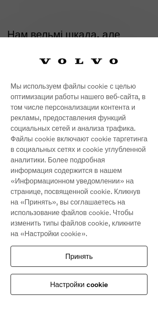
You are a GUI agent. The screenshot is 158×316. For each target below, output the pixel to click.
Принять (79, 256)
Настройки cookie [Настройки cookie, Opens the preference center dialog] (79, 284)
